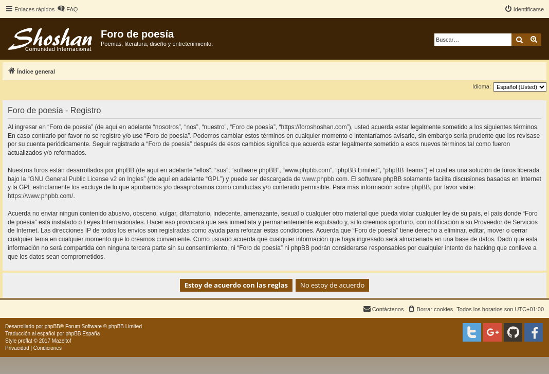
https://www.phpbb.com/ (40, 196)
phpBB (52, 326)
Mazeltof (61, 341)
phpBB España (82, 333)
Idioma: (481, 86)
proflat (25, 341)
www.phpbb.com (324, 179)
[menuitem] (67, 9)
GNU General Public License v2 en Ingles (86, 179)
